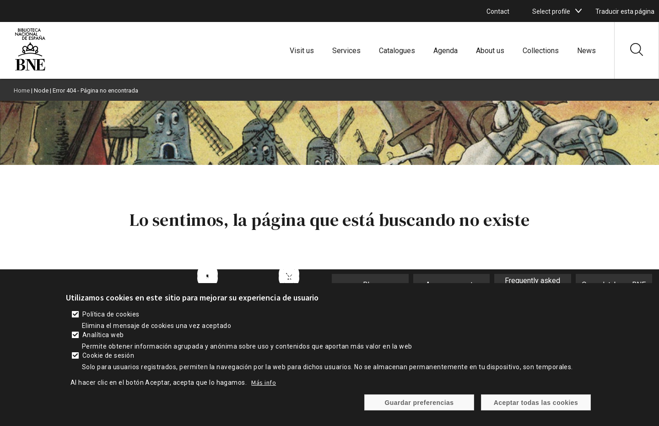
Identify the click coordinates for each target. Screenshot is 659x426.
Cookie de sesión (108, 365)
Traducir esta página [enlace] (624, 11)
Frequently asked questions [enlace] (532, 285)
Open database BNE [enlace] (614, 284)
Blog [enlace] (370, 284)
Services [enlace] (346, 50)
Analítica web (103, 344)
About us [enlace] (490, 50)
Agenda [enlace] (445, 50)
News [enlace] (586, 50)
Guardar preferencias (419, 412)
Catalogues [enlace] (397, 50)
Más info (263, 392)
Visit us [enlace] (302, 50)
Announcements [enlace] (451, 284)
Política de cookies (111, 324)
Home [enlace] (22, 90)
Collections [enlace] (541, 50)
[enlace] (30, 69)
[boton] (578, 11)
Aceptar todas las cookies (536, 412)
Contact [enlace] (497, 11)
